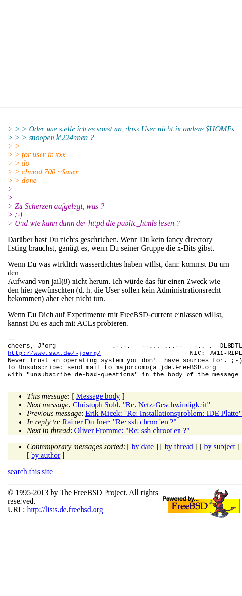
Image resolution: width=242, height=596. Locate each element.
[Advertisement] (107, 55)
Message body (98, 405)
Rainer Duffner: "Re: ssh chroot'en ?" (120, 430)
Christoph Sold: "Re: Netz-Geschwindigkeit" (141, 413)
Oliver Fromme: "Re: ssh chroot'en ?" (131, 439)
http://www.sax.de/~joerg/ (54, 357)
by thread (179, 455)
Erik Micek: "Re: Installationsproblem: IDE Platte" (163, 422)
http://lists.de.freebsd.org (65, 518)
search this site (30, 480)
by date (143, 455)
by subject (219, 455)
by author (45, 464)
